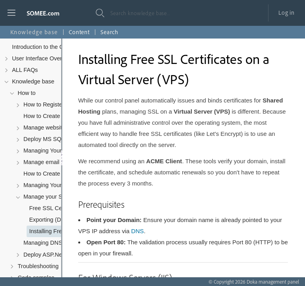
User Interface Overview (42, 58)
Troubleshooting (38, 266)
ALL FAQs (25, 70)
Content (79, 32)
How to (27, 93)
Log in (286, 12)
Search (109, 32)
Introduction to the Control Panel (53, 47)
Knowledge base (33, 81)
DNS (137, 231)
